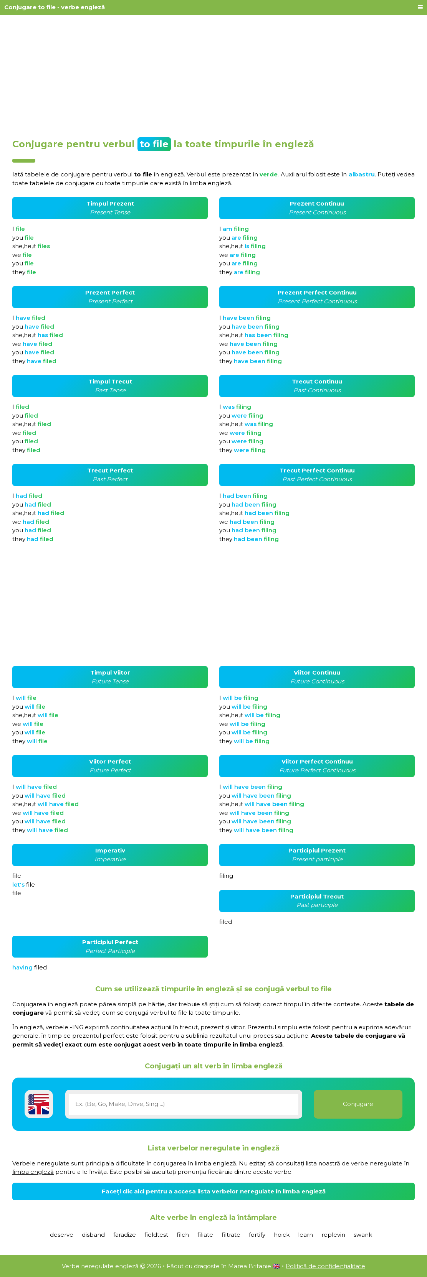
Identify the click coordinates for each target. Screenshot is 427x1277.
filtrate (231, 1234)
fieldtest (156, 1234)
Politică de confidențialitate (325, 1266)
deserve (61, 1234)
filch (183, 1234)
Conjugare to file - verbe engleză (54, 7)
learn (305, 1234)
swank (363, 1234)
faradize (124, 1234)
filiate (205, 1234)
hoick (282, 1234)
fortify (257, 1234)
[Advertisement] (213, 73)
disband (93, 1234)
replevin (333, 1234)
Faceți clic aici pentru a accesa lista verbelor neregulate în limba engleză (214, 1191)
